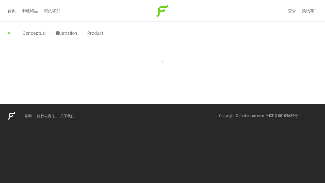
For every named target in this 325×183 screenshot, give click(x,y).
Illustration (66, 33)
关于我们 (67, 116)
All (10, 33)
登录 (292, 10)
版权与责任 (46, 116)
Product (95, 33)
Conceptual (34, 33)
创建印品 (30, 10)
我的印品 (52, 10)
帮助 (28, 116)
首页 (12, 10)
